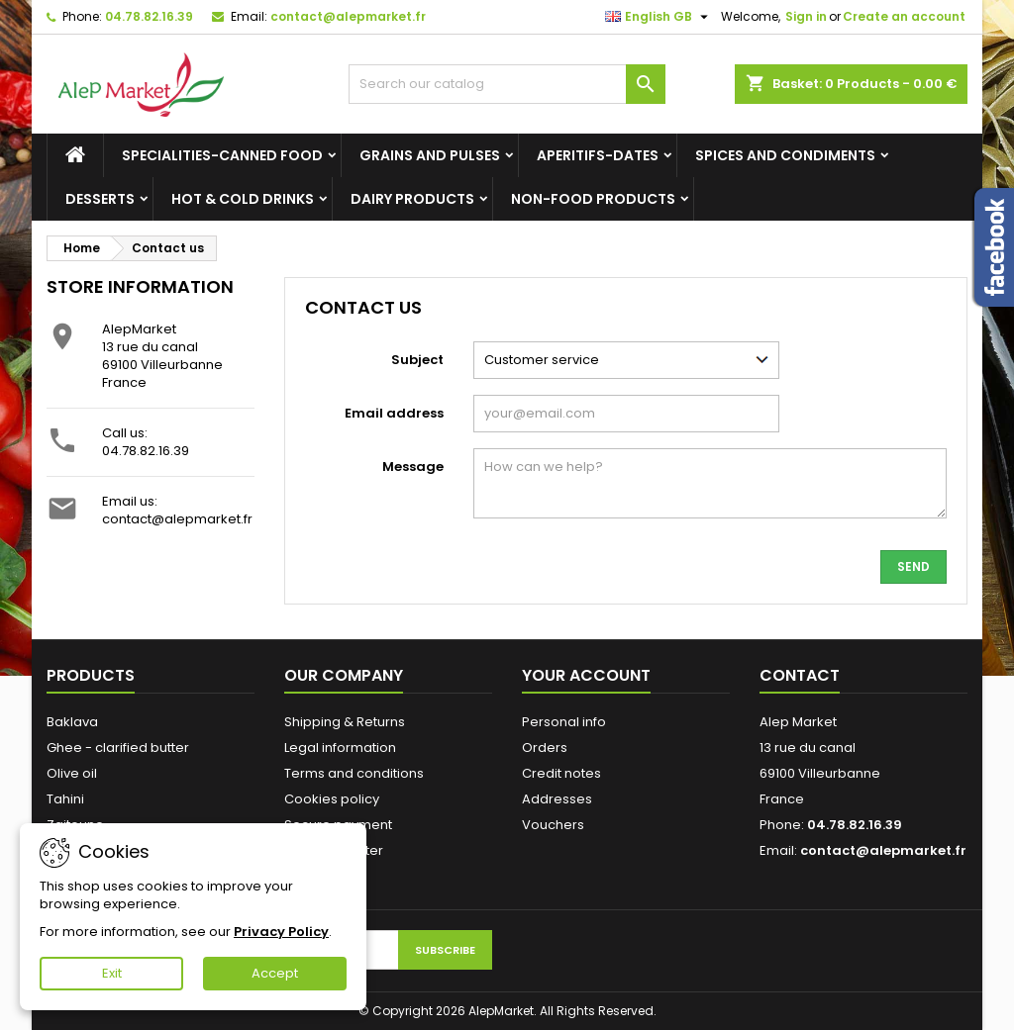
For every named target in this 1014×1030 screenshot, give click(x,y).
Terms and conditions (354, 773)
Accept (275, 973)
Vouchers (553, 824)
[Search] (507, 84)
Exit (112, 973)
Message (413, 466)
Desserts (100, 199)
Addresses (557, 799)
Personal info (564, 721)
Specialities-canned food (222, 155)
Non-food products (593, 199)
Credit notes (561, 773)
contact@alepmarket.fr (348, 16)
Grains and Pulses (429, 155)
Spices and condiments (785, 155)
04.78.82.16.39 (149, 16)
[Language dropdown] (659, 17)
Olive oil (72, 773)
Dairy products (412, 199)
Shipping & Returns (344, 721)
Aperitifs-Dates (598, 155)
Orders (544, 747)
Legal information (340, 747)
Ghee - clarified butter (118, 747)
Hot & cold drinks (242, 199)
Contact (800, 675)
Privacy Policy (281, 931)
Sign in (806, 16)
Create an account (904, 16)
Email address (394, 413)
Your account (586, 675)
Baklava (72, 721)
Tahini (65, 799)
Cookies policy (331, 799)
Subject (417, 359)
